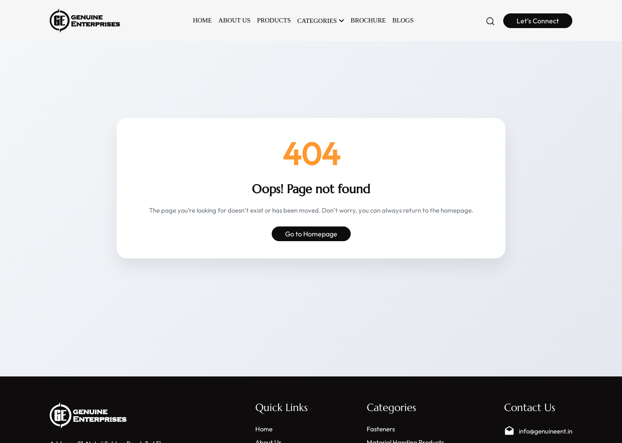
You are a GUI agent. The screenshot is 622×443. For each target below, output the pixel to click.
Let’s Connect (538, 20)
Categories (320, 20)
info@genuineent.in (538, 431)
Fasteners (381, 429)
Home (202, 20)
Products (274, 20)
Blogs (402, 20)
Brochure (368, 20)
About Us (235, 20)
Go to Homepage (311, 233)
